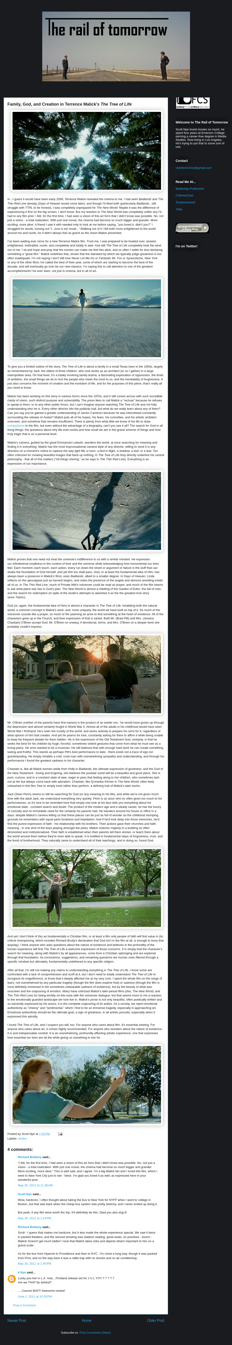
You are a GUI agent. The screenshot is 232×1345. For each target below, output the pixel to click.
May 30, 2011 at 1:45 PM (34, 1263)
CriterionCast (184, 195)
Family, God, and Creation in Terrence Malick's (69, 104)
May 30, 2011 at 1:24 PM (34, 1218)
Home (87, 1321)
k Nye (22, 1272)
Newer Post (16, 1321)
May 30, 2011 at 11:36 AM (35, 1185)
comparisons (16, 425)
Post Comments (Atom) (95, 1332)
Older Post (155, 1321)
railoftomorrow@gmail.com (194, 168)
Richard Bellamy (30, 1157)
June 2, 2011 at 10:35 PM (35, 1296)
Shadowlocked (185, 202)
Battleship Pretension (190, 188)
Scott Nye (25, 1194)
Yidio (179, 209)
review (22, 1138)
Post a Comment (24, 1305)
